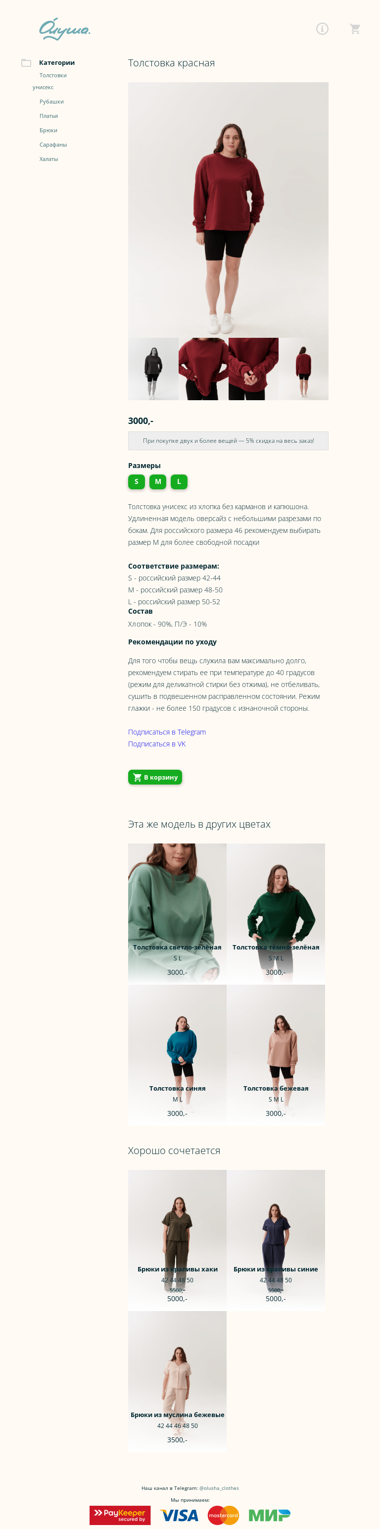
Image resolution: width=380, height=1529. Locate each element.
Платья (49, 116)
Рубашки (52, 101)
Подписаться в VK (157, 743)
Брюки (48, 130)
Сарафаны (53, 145)
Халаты (49, 159)
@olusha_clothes (219, 1487)
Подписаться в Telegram (167, 732)
